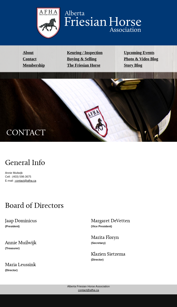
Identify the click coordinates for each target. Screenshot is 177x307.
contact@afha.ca (25, 180)
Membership (34, 65)
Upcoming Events (139, 52)
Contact (29, 59)
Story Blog (133, 65)
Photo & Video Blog (141, 59)
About (28, 52)
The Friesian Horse (83, 65)
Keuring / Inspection (84, 52)
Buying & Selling (81, 59)
